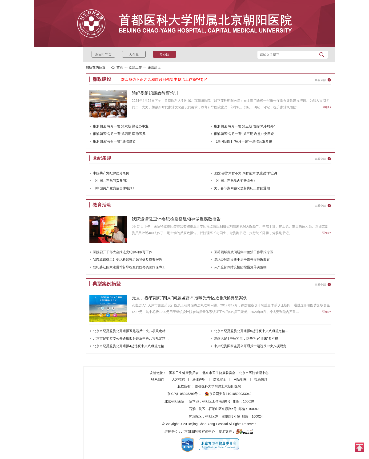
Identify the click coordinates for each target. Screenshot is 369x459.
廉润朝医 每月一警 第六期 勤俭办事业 (120, 126)
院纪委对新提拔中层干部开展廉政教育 (242, 259)
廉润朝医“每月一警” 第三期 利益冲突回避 (244, 134)
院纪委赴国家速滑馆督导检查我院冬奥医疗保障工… (131, 267)
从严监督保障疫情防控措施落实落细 (240, 267)
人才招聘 (178, 379)
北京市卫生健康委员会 (218, 373)
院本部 (194, 401)
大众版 (134, 54)
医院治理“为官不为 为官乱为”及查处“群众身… (247, 173)
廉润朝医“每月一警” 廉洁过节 (114, 141)
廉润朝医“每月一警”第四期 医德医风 (119, 134)
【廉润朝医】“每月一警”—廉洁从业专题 (243, 141)
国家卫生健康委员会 (184, 373)
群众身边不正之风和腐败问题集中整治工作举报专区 (164, 79)
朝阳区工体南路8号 (216, 401)
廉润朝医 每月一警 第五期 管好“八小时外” (244, 126)
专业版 (164, 54)
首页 (119, 67)
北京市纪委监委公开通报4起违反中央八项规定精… (130, 346)
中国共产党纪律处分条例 (111, 173)
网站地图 (240, 379)
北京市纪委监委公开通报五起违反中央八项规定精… (131, 331)
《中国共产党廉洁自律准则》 (114, 188)
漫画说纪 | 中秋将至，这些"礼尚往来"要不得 (246, 338)
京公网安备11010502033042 (228, 394)
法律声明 (198, 379)
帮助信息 (260, 379)
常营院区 (195, 416)
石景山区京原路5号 (223, 409)
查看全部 (320, 80)
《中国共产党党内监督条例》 (235, 181)
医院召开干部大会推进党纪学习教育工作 (122, 252)
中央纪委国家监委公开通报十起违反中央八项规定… (252, 346)
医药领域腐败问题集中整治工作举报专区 (243, 252)
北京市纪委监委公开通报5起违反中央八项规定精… (251, 331)
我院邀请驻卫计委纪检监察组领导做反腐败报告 (127, 259)
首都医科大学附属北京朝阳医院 (218, 386)
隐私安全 (219, 379)
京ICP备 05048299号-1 (184, 394)
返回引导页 (103, 54)
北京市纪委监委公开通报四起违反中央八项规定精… (131, 338)
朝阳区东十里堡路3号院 (222, 416)
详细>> (326, 107)
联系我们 (157, 379)
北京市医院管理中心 (254, 373)
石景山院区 (197, 409)
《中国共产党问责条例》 (111, 181)
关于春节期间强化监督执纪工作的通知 (242, 188)
